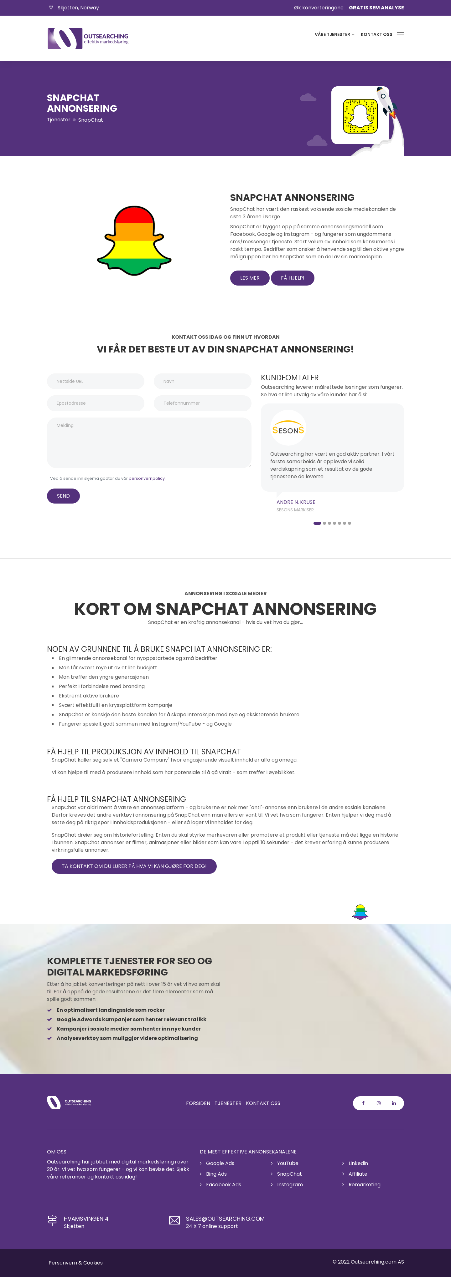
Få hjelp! (292, 277)
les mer (250, 277)
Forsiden (198, 1103)
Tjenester (58, 119)
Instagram (287, 1184)
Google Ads (217, 1163)
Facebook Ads (220, 1184)
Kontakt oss (376, 34)
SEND (63, 495)
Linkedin (355, 1163)
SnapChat (286, 1174)
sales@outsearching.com (225, 1219)
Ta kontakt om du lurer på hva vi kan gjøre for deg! (134, 866)
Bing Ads (213, 1174)
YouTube (284, 1163)
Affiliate (354, 1174)
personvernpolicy (147, 478)
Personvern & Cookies (76, 1262)
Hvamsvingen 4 (86, 1219)
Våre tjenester (335, 34)
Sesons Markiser (295, 510)
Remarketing (361, 1184)
